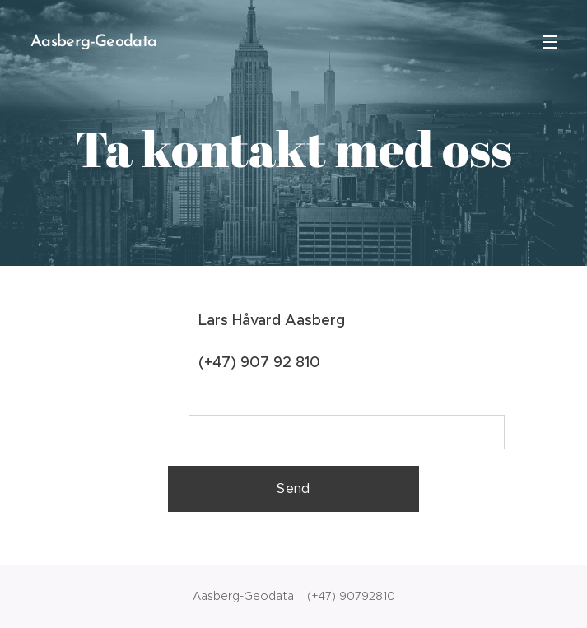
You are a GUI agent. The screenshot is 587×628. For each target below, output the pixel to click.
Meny (550, 42)
